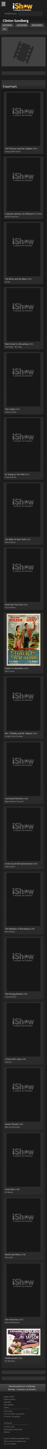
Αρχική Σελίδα (9, 1396)
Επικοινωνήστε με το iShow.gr (22, 1386)
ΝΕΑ (4, 29)
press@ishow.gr (20, 1441)
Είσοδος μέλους (10, 1399)
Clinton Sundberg (15, 20)
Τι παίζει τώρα (9, 1427)
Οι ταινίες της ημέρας (12, 1416)
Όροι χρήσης (8, 1404)
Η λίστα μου (8, 1411)
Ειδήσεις (7, 1432)
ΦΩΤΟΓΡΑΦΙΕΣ (37, 25)
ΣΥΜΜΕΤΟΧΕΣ (22, 25)
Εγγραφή (7, 1402)
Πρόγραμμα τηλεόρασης (13, 1429)
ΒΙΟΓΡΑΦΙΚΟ (7, 25)
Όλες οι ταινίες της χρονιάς (14, 1414)
